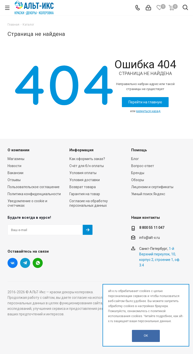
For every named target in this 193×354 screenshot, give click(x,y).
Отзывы (14, 180)
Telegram (25, 263)
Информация (81, 150)
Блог (135, 159)
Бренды (137, 173)
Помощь (139, 150)
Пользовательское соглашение (34, 187)
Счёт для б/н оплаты (86, 166)
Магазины (16, 159)
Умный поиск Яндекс (148, 194)
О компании (18, 150)
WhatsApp (38, 263)
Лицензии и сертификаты (152, 187)
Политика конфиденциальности (34, 194)
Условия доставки (84, 180)
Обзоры (137, 180)
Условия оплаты (82, 173)
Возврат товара (82, 187)
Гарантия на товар (84, 194)
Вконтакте (13, 263)
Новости (14, 166)
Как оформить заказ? (87, 159)
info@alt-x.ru (149, 238)
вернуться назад (148, 111)
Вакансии (15, 173)
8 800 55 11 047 (151, 228)
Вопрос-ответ (142, 166)
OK (146, 335)
